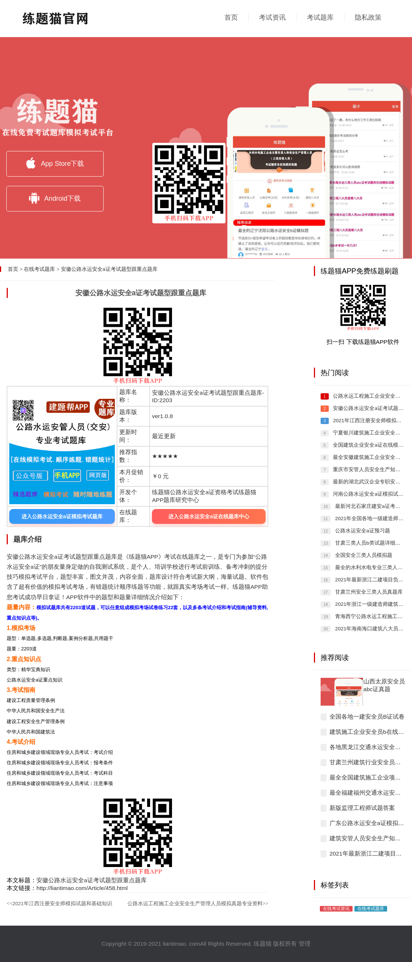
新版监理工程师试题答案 (362, 808)
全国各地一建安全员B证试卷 (367, 716)
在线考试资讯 (336, 908)
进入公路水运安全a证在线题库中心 (208, 516)
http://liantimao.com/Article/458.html (82, 888)
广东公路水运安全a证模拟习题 (370, 823)
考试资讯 (272, 17)
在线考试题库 (39, 269)
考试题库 (320, 17)
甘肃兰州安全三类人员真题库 (368, 592)
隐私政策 (368, 17)
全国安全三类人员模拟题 (363, 555)
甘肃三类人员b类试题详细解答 (369, 543)
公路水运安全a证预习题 (362, 530)
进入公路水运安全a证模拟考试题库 (62, 516)
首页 (231, 17)
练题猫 (263, 943)
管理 (305, 943)
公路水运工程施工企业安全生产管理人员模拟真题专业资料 (197, 903)
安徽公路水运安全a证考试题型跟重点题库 (109, 269)
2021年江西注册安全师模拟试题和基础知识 (59, 903)
